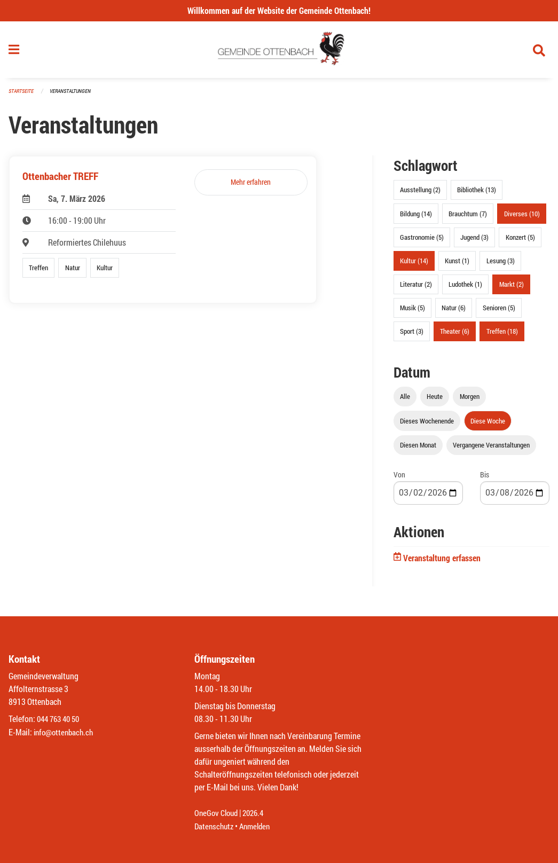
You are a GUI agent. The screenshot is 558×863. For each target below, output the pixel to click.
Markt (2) (511, 289)
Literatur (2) (416, 289)
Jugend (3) (474, 241)
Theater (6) (454, 336)
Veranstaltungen (74, 96)
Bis (484, 479)
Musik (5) (412, 312)
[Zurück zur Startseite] (279, 52)
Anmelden (259, 826)
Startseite (22, 96)
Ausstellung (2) (420, 194)
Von (399, 479)
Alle (405, 401)
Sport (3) (411, 336)
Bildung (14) (416, 218)
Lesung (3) (500, 265)
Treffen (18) (502, 336)
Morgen (470, 401)
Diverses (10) (522, 218)
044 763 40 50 (60, 719)
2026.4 (257, 813)
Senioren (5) (499, 312)
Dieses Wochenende (427, 425)
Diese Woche (487, 425)
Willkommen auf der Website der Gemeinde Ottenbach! (279, 10)
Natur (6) (454, 312)
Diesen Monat (418, 449)
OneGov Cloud (217, 813)
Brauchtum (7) (468, 218)
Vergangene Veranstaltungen (491, 449)
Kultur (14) (414, 265)
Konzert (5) (520, 241)
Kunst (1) (457, 265)
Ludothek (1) (465, 289)
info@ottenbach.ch (66, 732)
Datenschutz (215, 826)
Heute (435, 401)
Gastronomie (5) (422, 241)
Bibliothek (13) (476, 194)
